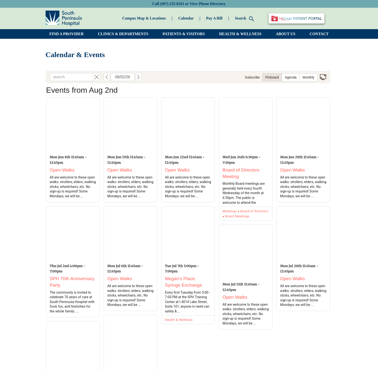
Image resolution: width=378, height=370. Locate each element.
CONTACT (319, 34)
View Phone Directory (207, 4)
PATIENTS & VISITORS (184, 34)
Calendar (186, 18)
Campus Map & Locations (144, 18)
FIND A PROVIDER (66, 34)
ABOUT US (285, 34)
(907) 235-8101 (172, 4)
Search (244, 18)
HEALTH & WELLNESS (240, 34)
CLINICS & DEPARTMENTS (123, 34)
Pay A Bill (214, 18)
